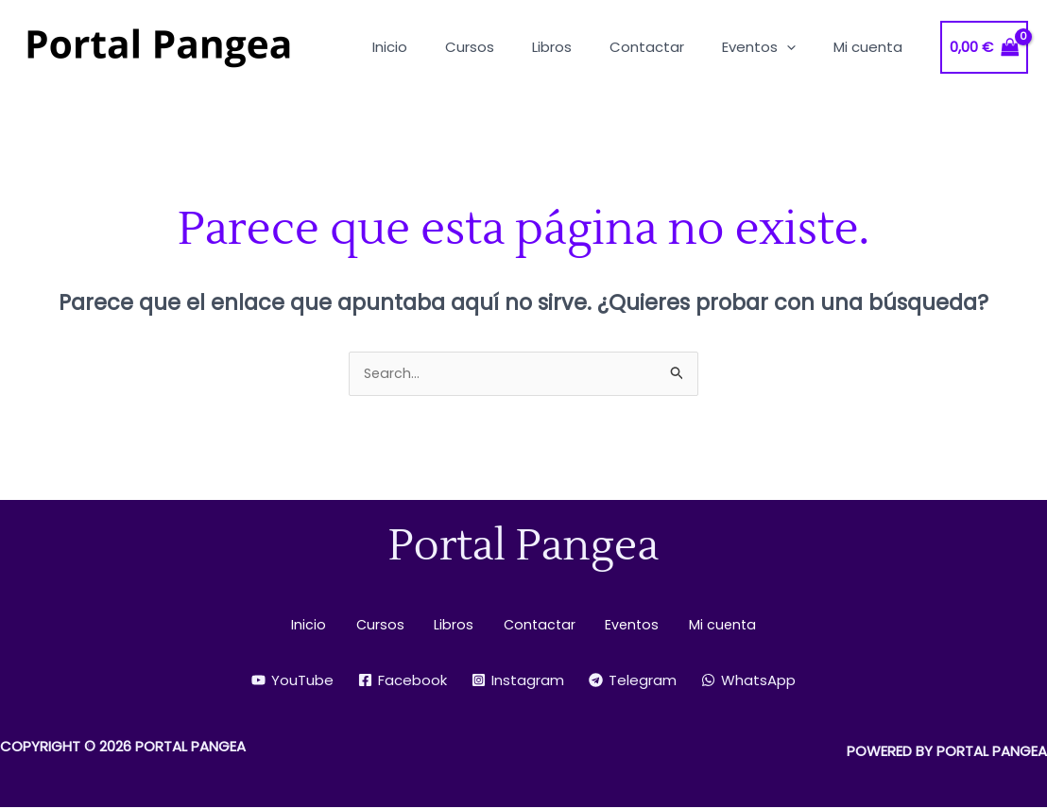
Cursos (393, 626)
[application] (801, 47)
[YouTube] (292, 682)
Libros (456, 626)
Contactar (532, 626)
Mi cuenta (697, 626)
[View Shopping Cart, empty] (984, 48)
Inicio (332, 626)
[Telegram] (632, 682)
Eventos (616, 626)
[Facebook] (403, 682)
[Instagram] (518, 682)
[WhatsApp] (748, 682)
